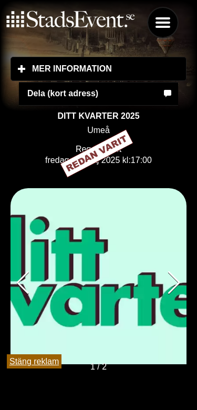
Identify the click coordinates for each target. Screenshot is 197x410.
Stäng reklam (34, 361)
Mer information (109, 68)
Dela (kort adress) (62, 93)
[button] (174, 282)
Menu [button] (163, 22)
